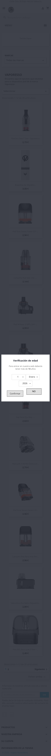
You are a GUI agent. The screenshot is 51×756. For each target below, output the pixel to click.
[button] (18, 377)
